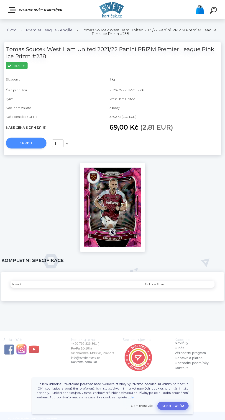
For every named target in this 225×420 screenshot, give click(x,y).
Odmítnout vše (142, 405)
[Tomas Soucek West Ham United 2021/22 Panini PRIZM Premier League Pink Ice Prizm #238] (112, 165)
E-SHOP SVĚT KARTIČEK (36, 10)
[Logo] (112, 9)
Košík (200, 9)
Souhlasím (173, 406)
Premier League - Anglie (49, 30)
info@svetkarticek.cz (85, 358)
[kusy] (58, 143)
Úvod (12, 30)
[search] (214, 11)
